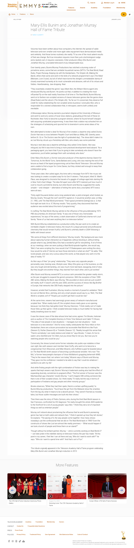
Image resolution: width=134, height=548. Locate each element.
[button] (107, 486)
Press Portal (19, 530)
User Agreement (50, 534)
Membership (121, 8)
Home (11, 14)
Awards (82, 8)
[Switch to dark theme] (130, 14)
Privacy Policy (21, 534)
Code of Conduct (82, 534)
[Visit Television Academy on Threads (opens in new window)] (16, 541)
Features (71, 8)
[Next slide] (121, 490)
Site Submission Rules (66, 534)
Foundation (107, 8)
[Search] (91, 3)
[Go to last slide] (12, 490)
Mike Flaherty (38, 35)
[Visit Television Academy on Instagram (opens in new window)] (12, 541)
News (32, 14)
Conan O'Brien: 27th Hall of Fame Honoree (103, 501)
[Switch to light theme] (124, 14)
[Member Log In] (107, 3)
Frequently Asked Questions (36, 526)
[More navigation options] (121, 3)
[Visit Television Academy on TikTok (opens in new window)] (19, 541)
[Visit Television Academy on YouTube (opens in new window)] (23, 541)
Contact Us (20, 526)
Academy (94, 8)
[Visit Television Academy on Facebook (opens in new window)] (9, 541)
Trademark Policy (35, 534)
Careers (61, 522)
